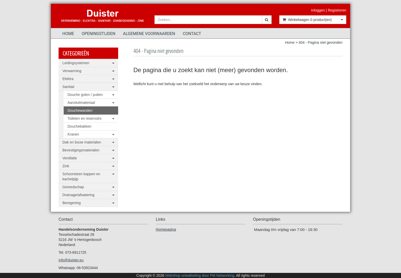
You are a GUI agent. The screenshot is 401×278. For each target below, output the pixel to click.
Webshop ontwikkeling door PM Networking (199, 275)
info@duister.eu (71, 260)
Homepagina (166, 229)
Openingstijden (98, 33)
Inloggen (318, 10)
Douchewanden (80, 110)
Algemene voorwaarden (149, 33)
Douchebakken (79, 126)
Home (68, 33)
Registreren (337, 10)
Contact (192, 33)
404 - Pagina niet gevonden (320, 42)
